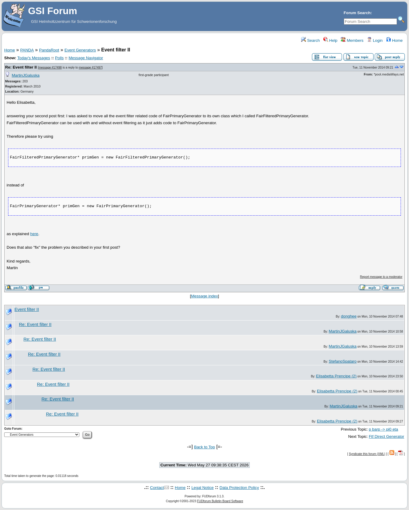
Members (352, 40)
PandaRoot (49, 50)
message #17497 (90, 67)
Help (330, 40)
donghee (349, 316)
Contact (157, 487)
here (34, 234)
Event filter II (26, 309)
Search (310, 40)
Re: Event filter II (21, 67)
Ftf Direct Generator (386, 436)
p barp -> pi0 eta (383, 429)
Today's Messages (33, 58)
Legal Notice (202, 487)
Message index (204, 296)
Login (375, 40)
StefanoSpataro (343, 361)
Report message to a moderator (381, 276)
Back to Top (204, 447)
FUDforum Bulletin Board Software (220, 501)
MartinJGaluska (26, 75)
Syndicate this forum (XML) (367, 454)
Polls (59, 58)
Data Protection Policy (239, 487)
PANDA (27, 50)
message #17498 (50, 67)
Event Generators (80, 50)
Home (394, 40)
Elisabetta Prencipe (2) (336, 376)
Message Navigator (86, 58)
